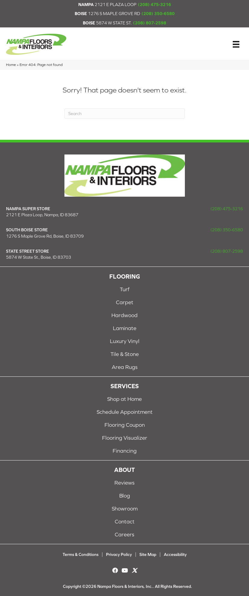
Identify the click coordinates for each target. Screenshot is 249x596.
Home (11, 65)
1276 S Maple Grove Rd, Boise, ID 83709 (45, 236)
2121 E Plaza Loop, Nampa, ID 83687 (42, 214)
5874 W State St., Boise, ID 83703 (38, 257)
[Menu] (236, 44)
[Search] (124, 113)
